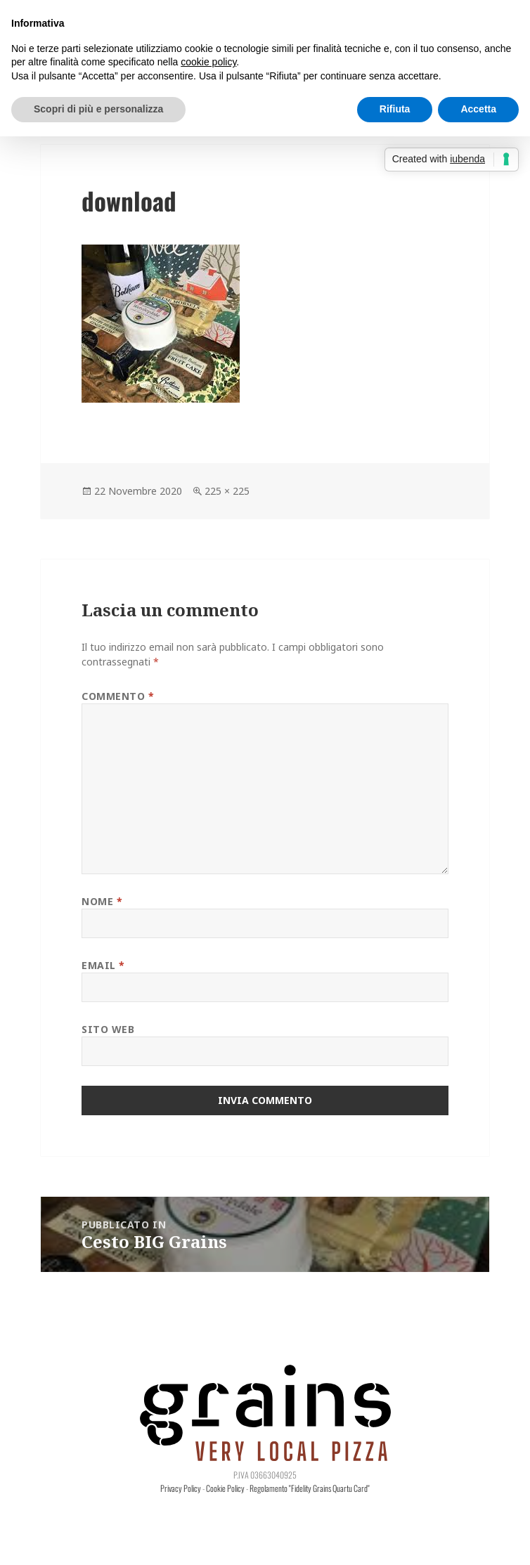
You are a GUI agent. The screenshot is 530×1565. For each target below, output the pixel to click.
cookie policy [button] (208, 61)
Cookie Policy (225, 1488)
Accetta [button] (478, 109)
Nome (102, 901)
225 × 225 (227, 491)
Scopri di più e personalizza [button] (98, 109)
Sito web (108, 1029)
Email (103, 965)
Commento (118, 696)
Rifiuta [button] (395, 109)
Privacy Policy (180, 1488)
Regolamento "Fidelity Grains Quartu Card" (310, 1488)
